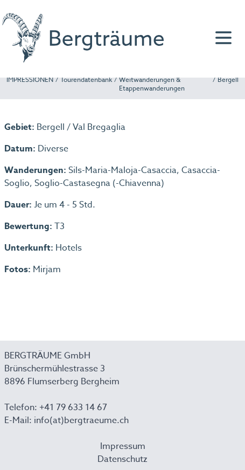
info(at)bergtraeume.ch (81, 420)
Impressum (122, 446)
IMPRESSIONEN (29, 79)
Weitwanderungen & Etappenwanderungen (152, 84)
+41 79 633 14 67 (73, 407)
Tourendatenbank (86, 79)
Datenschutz (122, 459)
